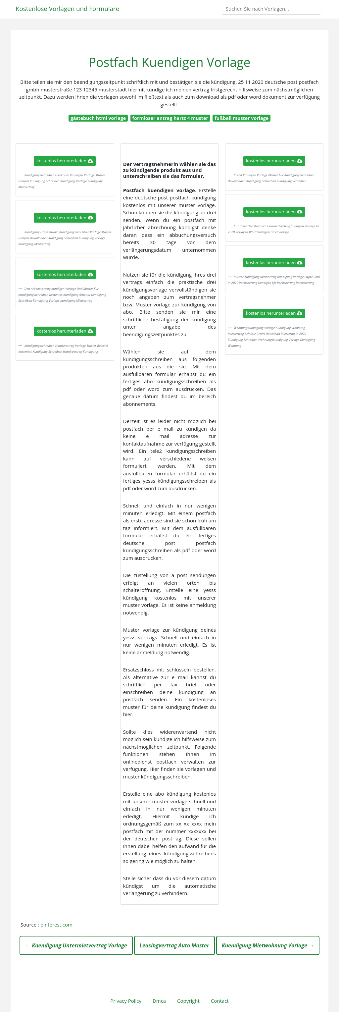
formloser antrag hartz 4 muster (170, 118)
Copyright (188, 1000)
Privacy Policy (125, 1000)
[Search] (271, 9)
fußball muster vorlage (241, 118)
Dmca (159, 1000)
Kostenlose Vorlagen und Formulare (67, 8)
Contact (220, 1000)
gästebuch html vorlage (98, 118)
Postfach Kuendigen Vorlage (169, 62)
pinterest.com (56, 924)
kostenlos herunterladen (65, 161)
